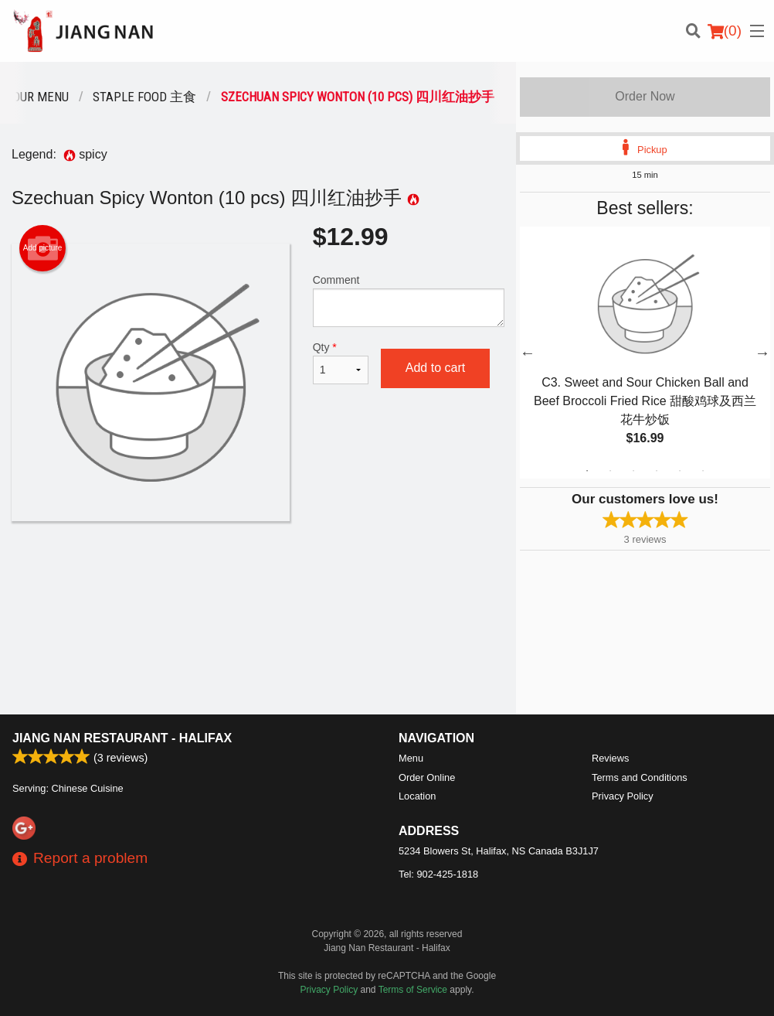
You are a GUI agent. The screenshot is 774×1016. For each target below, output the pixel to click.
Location (417, 796)
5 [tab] (679, 471)
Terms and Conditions (639, 777)
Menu (411, 758)
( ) (725, 31)
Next (762, 352)
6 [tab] (703, 471)
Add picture (43, 248)
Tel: (438, 874)
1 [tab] (587, 471)
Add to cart (435, 367)
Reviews (610, 758)
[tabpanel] (645, 352)
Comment (408, 300)
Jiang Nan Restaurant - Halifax (122, 738)
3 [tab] (633, 471)
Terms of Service (413, 989)
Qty (340, 362)
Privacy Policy (622, 796)
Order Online (427, 777)
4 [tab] (656, 471)
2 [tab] (610, 471)
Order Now (644, 96)
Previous (527, 352)
